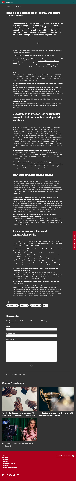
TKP (14, 164)
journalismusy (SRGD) (12, 305)
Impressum (5, 457)
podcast (45, 305)
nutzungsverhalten (36, 305)
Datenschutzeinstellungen (9, 467)
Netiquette (5, 461)
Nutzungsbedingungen (8, 463)
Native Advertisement (41, 137)
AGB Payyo (5, 465)
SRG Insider (18, 6)
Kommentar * (10, 339)
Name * (8, 326)
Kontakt (4, 455)
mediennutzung (24, 305)
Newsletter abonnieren (65, 456)
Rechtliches (5, 459)
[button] (73, 2)
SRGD (13, 6)
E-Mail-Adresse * (11, 333)
